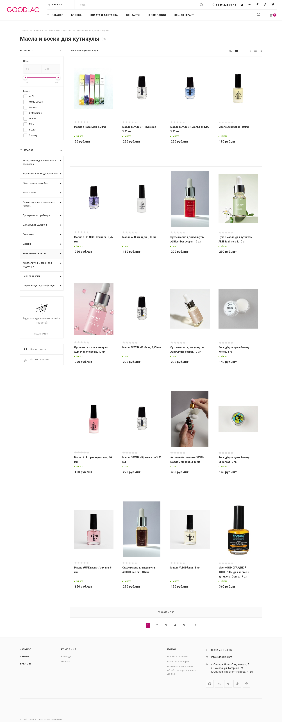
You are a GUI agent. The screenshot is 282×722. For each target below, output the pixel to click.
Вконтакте (249, 4)
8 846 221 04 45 (225, 4)
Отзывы (65, 661)
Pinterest (273, 4)
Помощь (173, 649)
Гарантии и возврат (178, 661)
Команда (66, 656)
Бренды (25, 663)
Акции (24, 656)
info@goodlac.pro (221, 657)
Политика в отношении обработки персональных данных (181, 670)
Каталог (25, 649)
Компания (68, 649)
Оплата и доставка (177, 656)
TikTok (265, 4)
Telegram (257, 4)
